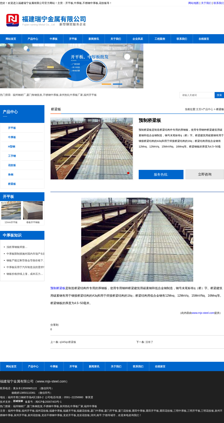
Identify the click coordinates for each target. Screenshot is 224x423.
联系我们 (219, 2)
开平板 (73, 38)
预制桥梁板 (57, 288)
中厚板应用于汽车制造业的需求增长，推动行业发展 (36, 267)
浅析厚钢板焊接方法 (18, 246)
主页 (198, 109)
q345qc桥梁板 (68, 341)
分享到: (54, 324)
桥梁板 (12, 183)
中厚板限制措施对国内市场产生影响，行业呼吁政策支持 (39, 253)
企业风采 (138, 38)
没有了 (149, 341)
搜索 (219, 95)
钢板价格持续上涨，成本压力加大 (26, 273)
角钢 (10, 174)
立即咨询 (204, 174)
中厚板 (53, 38)
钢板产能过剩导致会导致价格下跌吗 (27, 260)
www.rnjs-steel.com (203, 312)
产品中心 (33, 38)
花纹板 (12, 165)
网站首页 (11, 38)
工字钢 (12, 155)
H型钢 (11, 146)
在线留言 (204, 38)
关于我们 (206, 2)
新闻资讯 (93, 38)
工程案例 (160, 38)
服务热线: (161, 174)
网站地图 (193, 2)
